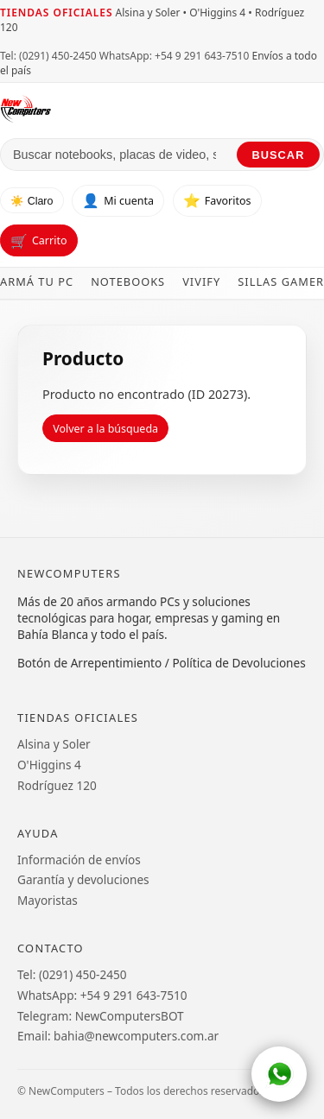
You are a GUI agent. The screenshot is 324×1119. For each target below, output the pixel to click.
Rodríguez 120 (57, 785)
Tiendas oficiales (56, 12)
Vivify (201, 281)
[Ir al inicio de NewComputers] (162, 108)
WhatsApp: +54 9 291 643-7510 (174, 55)
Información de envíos (79, 859)
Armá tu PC (36, 281)
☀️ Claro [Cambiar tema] (31, 201)
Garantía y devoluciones (83, 879)
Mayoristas (47, 900)
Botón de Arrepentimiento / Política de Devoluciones (161, 662)
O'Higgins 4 (49, 764)
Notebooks (128, 281)
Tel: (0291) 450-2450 (48, 55)
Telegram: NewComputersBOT (100, 1016)
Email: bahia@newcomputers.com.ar (118, 1035)
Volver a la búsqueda (105, 428)
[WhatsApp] (279, 1074)
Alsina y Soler (54, 744)
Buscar (278, 155)
